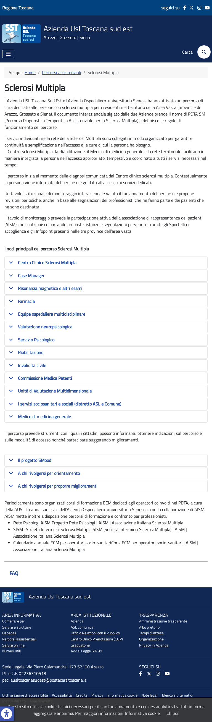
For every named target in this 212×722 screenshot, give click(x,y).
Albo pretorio (149, 627)
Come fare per (13, 621)
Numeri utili (11, 651)
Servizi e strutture (16, 627)
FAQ (14, 573)
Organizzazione (151, 639)
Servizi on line (13, 645)
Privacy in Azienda (153, 645)
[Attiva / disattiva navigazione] (8, 54)
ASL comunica (82, 627)
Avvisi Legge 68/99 (86, 651)
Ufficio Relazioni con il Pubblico (95, 633)
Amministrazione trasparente (163, 621)
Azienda (77, 621)
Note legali (149, 695)
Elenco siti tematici (177, 695)
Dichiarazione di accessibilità (25, 695)
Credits (82, 695)
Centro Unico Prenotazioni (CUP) (97, 639)
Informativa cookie (122, 695)
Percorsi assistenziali (19, 639)
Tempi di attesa (151, 633)
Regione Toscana (17, 7)
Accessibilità (62, 695)
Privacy (97, 695)
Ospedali (9, 633)
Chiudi (172, 713)
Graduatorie (80, 645)
